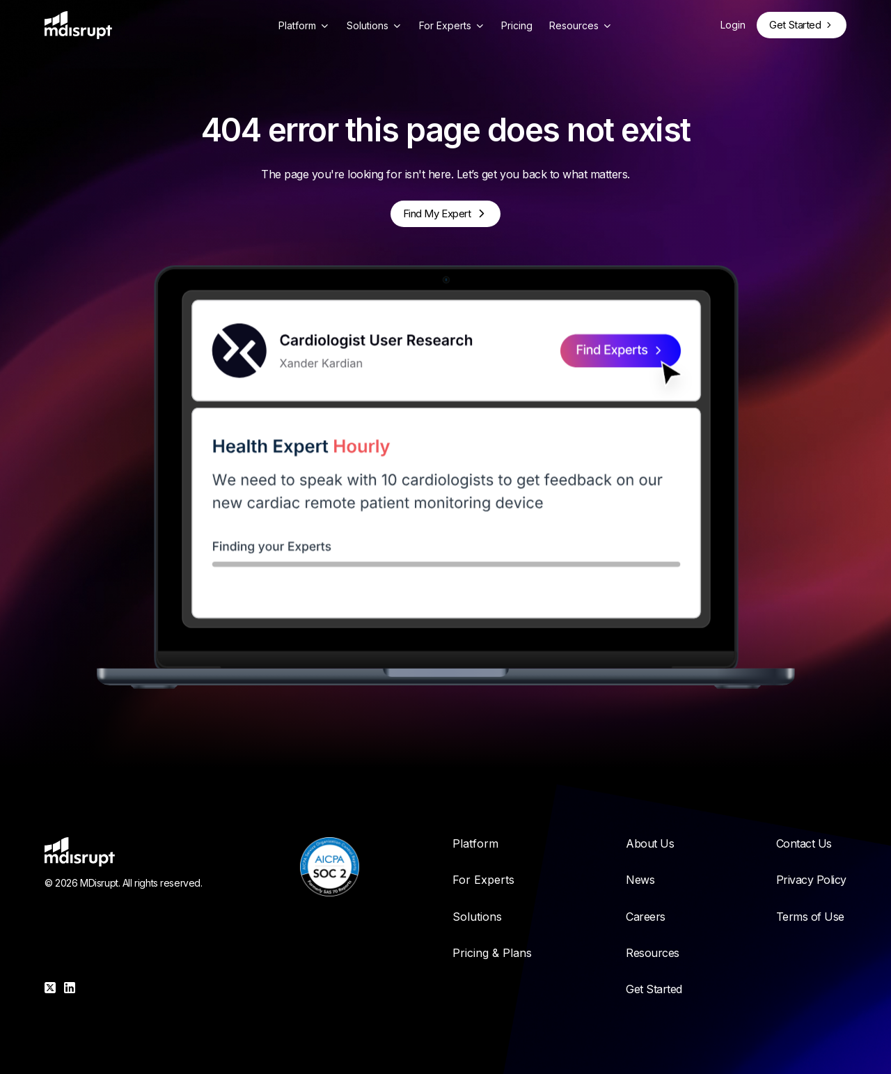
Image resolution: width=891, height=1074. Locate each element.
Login (733, 25)
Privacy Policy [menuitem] (811, 880)
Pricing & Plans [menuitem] (492, 953)
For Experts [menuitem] (483, 880)
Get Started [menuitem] (654, 989)
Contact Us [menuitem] (804, 843)
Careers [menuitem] (645, 917)
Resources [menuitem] (652, 953)
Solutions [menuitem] (477, 917)
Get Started (795, 24)
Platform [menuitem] (475, 843)
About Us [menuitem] (650, 843)
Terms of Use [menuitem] (810, 917)
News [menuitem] (640, 880)
